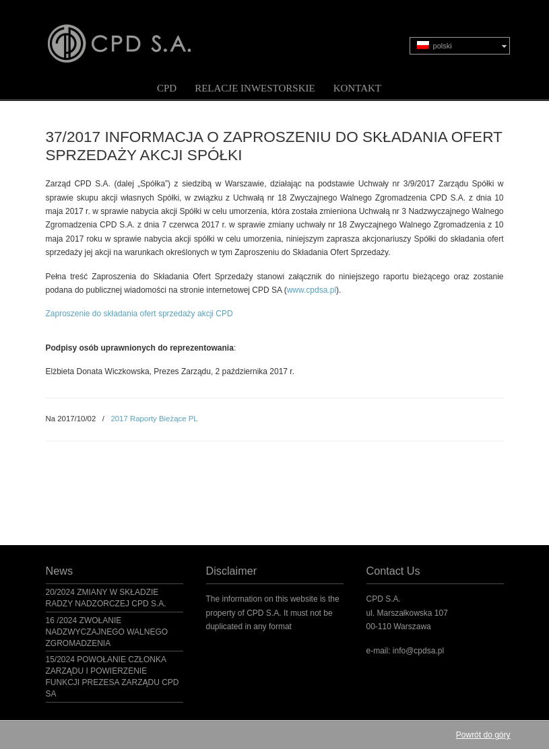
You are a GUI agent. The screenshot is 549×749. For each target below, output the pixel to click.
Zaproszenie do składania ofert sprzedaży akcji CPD (139, 313)
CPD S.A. (135, 34)
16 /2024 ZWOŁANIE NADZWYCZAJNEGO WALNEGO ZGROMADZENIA (107, 632)
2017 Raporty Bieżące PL (153, 419)
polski (434, 45)
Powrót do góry (483, 735)
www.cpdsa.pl (311, 290)
